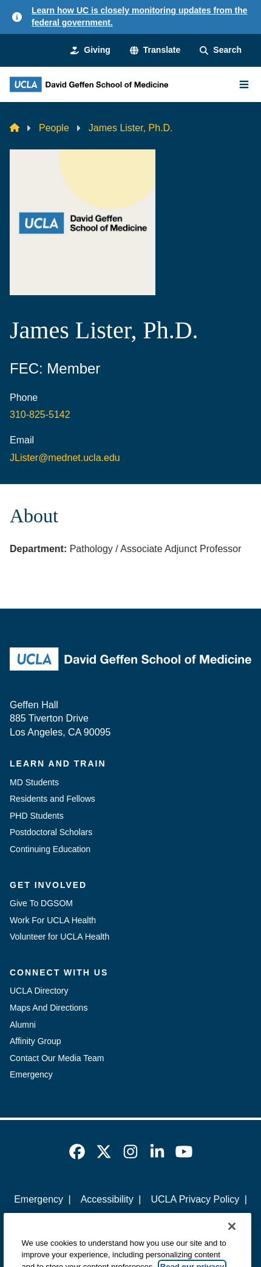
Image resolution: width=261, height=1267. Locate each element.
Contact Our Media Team (57, 1058)
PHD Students (37, 816)
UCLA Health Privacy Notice (110, 1220)
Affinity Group (35, 1041)
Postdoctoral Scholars (51, 832)
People (54, 128)
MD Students (34, 782)
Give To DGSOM (41, 903)
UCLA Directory (39, 990)
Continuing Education (50, 849)
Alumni (23, 1025)
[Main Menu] (244, 84)
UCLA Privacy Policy (195, 1199)
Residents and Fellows (52, 799)
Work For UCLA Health (53, 920)
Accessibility (107, 1199)
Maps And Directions (48, 1008)
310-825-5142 (40, 414)
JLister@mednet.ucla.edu (65, 457)
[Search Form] (220, 50)
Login (199, 1220)
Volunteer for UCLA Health (59, 936)
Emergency (31, 1074)
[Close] (232, 1239)
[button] (155, 50)
